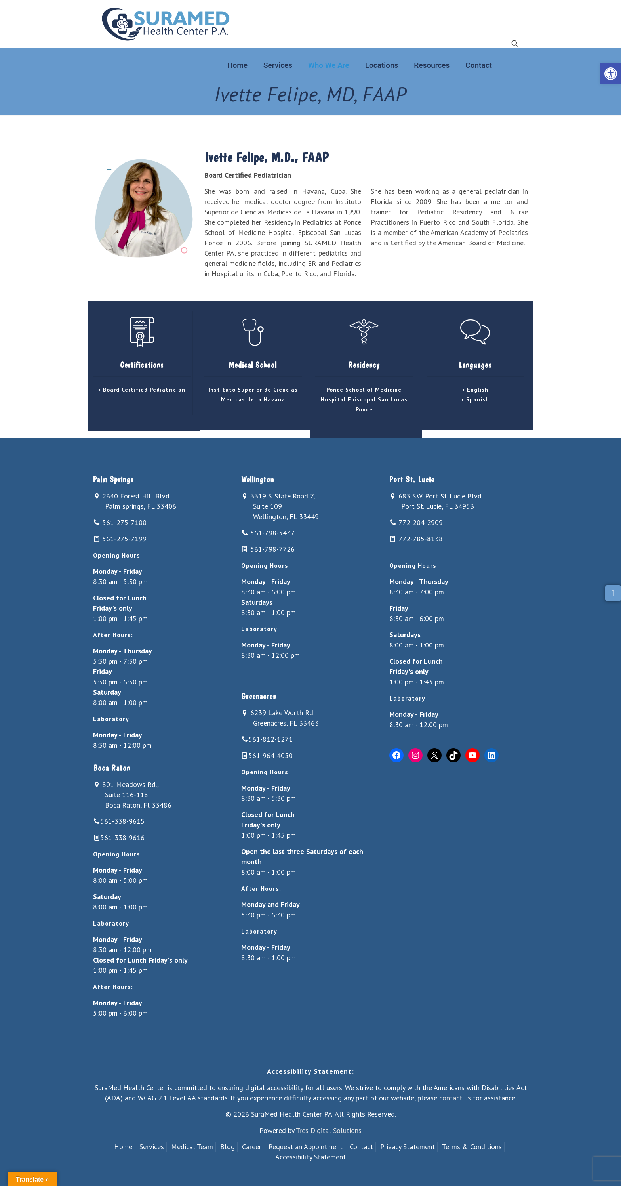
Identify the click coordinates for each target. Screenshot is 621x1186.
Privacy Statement (407, 1146)
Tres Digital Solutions (329, 1130)
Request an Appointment (306, 1146)
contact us (455, 1097)
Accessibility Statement (310, 1156)
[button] (610, 73)
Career (251, 1146)
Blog (227, 1146)
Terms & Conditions (472, 1146)
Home (123, 1146)
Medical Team (192, 1146)
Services (151, 1146)
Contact (361, 1146)
